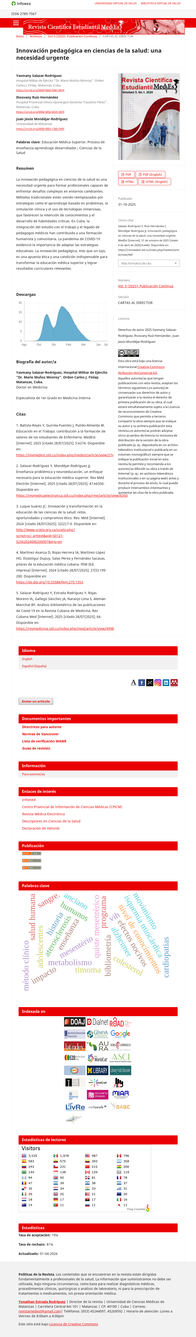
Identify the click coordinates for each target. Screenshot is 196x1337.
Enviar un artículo (36, 701)
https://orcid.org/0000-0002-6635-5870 (40, 112)
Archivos (36, 36)
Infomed (29, 799)
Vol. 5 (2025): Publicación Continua (72, 36)
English (27, 659)
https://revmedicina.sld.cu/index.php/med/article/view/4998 (65, 628)
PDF (128, 174)
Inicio (20, 36)
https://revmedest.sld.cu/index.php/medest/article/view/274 (65, 455)
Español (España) (34, 666)
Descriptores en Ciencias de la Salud (51, 821)
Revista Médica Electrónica (43, 814)
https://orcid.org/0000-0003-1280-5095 (40, 129)
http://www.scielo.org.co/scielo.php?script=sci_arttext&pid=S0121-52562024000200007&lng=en (45, 535)
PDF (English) (152, 174)
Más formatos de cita (136, 263)
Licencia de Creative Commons (73, 1324)
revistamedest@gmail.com (40, 1311)
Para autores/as (33, 774)
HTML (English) (156, 181)
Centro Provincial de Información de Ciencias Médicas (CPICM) (72, 807)
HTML (129, 181)
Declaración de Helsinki (41, 828)
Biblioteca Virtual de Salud (161, 3)
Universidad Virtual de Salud (116, 3)
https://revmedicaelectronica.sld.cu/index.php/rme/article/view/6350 (72, 495)
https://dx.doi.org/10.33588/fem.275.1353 (49, 582)
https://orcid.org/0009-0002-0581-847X (40, 90)
